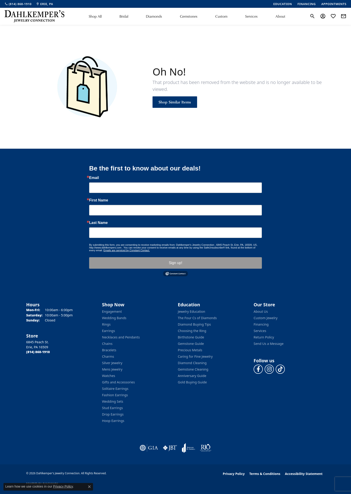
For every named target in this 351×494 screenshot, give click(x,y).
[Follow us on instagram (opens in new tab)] (269, 369)
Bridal (123, 16)
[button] (312, 16)
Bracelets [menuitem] (109, 350)
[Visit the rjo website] (205, 448)
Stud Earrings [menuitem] (112, 408)
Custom (221, 16)
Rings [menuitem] (106, 324)
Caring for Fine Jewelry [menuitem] (195, 356)
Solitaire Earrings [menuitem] (115, 388)
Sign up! (175, 263)
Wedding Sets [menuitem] (112, 401)
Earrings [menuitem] (108, 331)
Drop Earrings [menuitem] (113, 414)
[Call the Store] (38, 352)
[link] (18, 4)
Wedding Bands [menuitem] (114, 318)
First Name (98, 200)
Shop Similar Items (175, 102)
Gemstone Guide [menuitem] (191, 343)
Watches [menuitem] (108, 376)
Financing (261, 324)
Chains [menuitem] (107, 343)
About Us (261, 311)
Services (251, 16)
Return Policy (264, 337)
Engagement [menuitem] (112, 311)
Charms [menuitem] (108, 356)
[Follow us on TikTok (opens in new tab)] (280, 369)
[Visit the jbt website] (170, 448)
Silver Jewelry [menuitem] (112, 363)
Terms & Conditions (264, 474)
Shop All (95, 16)
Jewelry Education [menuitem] (191, 311)
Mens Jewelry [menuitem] (112, 369)
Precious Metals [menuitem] (190, 350)
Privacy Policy (234, 474)
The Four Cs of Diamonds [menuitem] (197, 318)
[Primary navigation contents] (187, 16)
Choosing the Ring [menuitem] (192, 331)
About (280, 16)
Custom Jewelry (265, 318)
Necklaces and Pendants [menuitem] (121, 337)
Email (94, 178)
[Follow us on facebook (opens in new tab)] (258, 369)
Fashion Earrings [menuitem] (115, 395)
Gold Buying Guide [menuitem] (192, 382)
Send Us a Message (268, 343)
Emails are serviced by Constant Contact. (126, 250)
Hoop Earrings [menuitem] (113, 421)
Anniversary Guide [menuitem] (192, 376)
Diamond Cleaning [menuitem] (192, 363)
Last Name (98, 223)
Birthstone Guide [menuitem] (191, 337)
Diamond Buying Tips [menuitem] (194, 324)
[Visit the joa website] (188, 448)
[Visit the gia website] (149, 448)
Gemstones (188, 16)
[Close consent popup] (89, 486)
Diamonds (154, 16)
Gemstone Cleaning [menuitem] (193, 369)
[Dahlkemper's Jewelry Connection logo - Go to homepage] (34, 16)
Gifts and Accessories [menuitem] (118, 382)
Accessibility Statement (304, 474)
